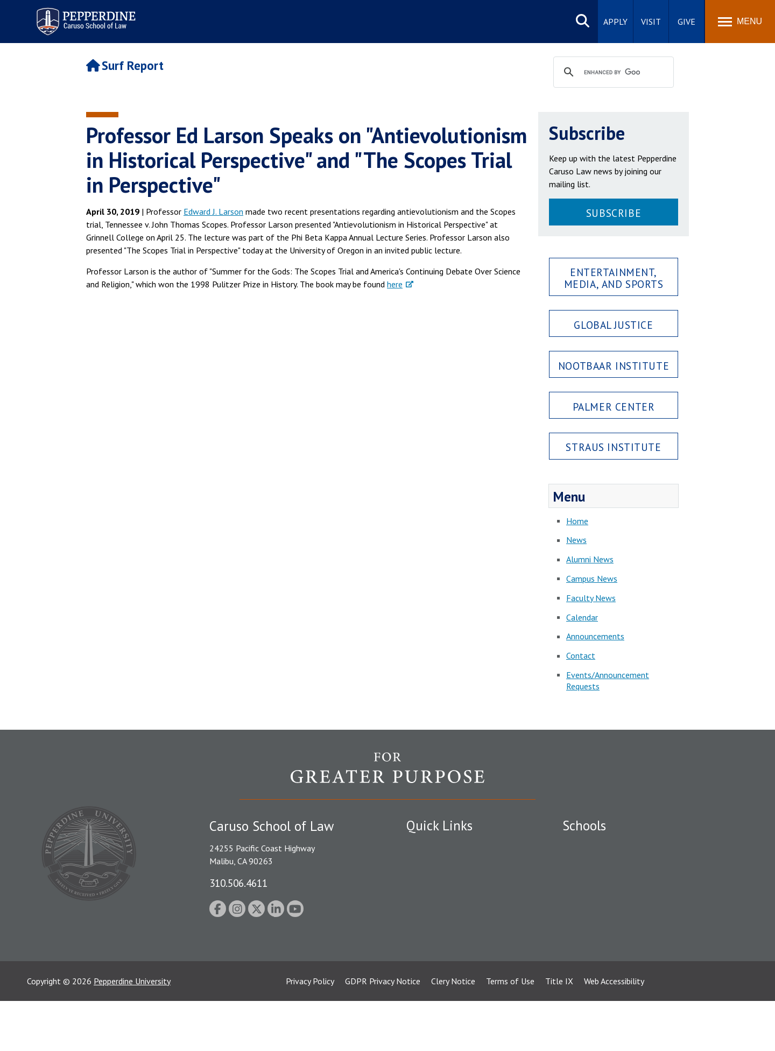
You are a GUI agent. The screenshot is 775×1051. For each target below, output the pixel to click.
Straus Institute (613, 447)
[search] (612, 72)
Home (577, 521)
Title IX (559, 1031)
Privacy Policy (310, 1031)
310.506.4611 (238, 883)
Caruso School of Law (602, 864)
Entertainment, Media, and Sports (614, 277)
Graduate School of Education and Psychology (646, 902)
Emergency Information (448, 883)
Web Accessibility (614, 1031)
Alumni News (590, 559)
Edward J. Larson (213, 211)
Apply (615, 21)
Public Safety (430, 845)
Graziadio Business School (609, 883)
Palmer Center (614, 406)
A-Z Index (423, 969)
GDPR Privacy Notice (382, 1031)
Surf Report (125, 65)
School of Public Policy (603, 931)
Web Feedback (431, 988)
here (395, 284)
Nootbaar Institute (613, 365)
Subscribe (613, 213)
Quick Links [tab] (439, 825)
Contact (580, 655)
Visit (651, 21)
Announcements (595, 636)
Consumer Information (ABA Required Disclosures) (456, 945)
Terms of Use (510, 1031)
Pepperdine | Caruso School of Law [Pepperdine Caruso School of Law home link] (84, 15)
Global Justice (613, 324)
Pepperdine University (132, 1031)
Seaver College (589, 845)
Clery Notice (453, 1031)
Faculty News (591, 597)
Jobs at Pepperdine (440, 902)
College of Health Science (609, 950)
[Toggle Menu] (740, 21)
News (576, 539)
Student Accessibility (443, 864)
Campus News (591, 578)
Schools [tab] (584, 825)
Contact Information (444, 920)
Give (686, 21)
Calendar (582, 617)
